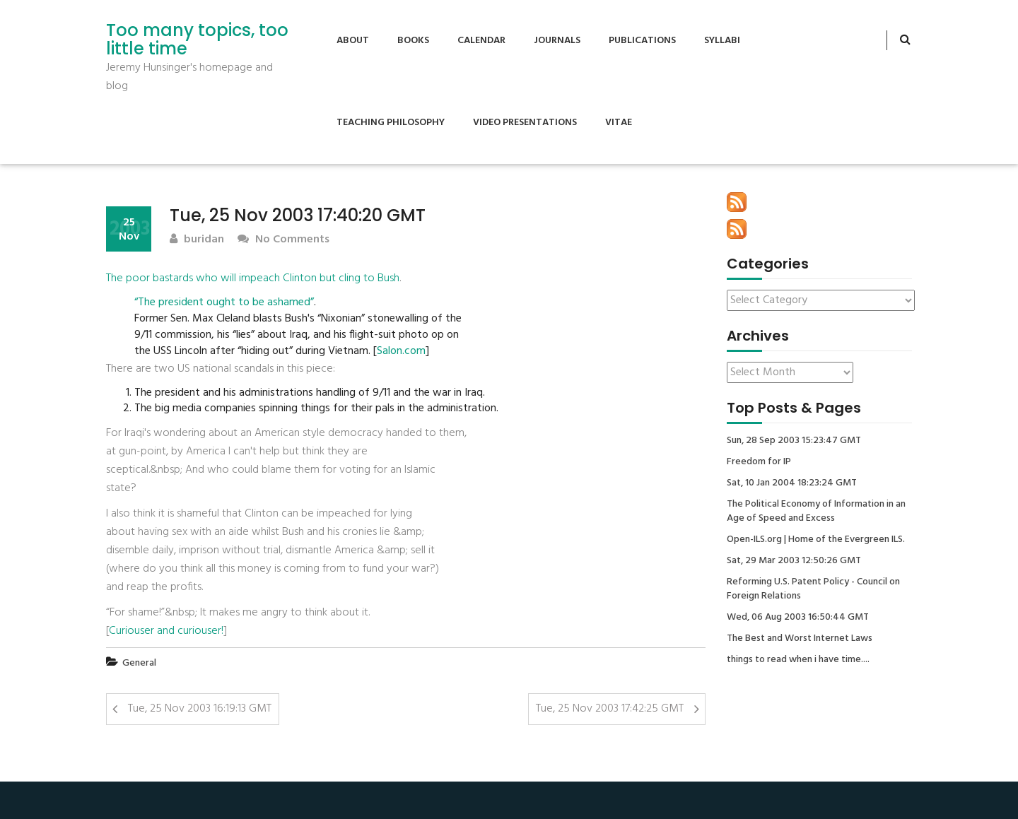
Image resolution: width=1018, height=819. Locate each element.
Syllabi (722, 41)
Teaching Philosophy (391, 122)
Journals (557, 41)
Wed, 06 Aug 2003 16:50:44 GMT (798, 618)
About (353, 41)
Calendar (481, 41)
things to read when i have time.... (798, 660)
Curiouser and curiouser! (166, 631)
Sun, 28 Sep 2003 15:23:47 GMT (794, 441)
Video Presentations (525, 122)
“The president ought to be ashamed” (224, 303)
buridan (197, 240)
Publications (642, 41)
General (139, 663)
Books (413, 41)
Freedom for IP (759, 462)
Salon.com (401, 351)
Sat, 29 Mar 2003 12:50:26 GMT (794, 561)
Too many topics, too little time (197, 40)
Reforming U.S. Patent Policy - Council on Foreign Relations (813, 589)
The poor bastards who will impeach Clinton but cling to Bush (252, 278)
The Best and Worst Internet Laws (799, 639)
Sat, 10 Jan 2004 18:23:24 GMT (792, 483)
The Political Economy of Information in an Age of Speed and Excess (816, 511)
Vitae (618, 122)
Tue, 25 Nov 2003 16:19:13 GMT (199, 709)
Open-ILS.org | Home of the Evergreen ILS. (816, 540)
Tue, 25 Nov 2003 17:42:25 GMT (610, 709)
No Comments (283, 240)
